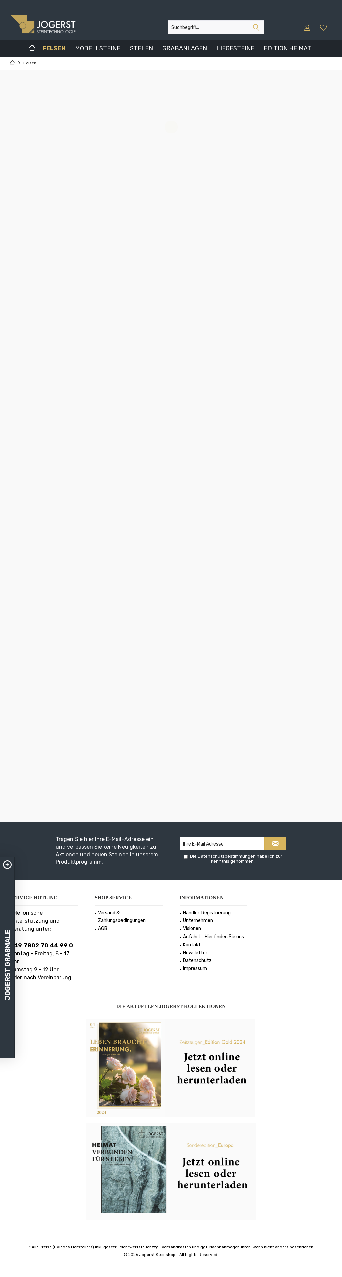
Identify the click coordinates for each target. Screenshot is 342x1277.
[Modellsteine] (97, 48)
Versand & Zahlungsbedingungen (122, 917)
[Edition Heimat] (287, 48)
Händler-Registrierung (207, 913)
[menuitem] (324, 27)
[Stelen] (141, 48)
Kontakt (192, 945)
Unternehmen (198, 920)
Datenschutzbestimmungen (227, 856)
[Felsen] (54, 48)
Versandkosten (176, 1247)
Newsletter (195, 953)
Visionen (192, 928)
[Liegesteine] (235, 48)
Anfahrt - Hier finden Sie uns (213, 937)
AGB (102, 928)
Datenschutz (197, 960)
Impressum (195, 968)
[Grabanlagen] (185, 48)
